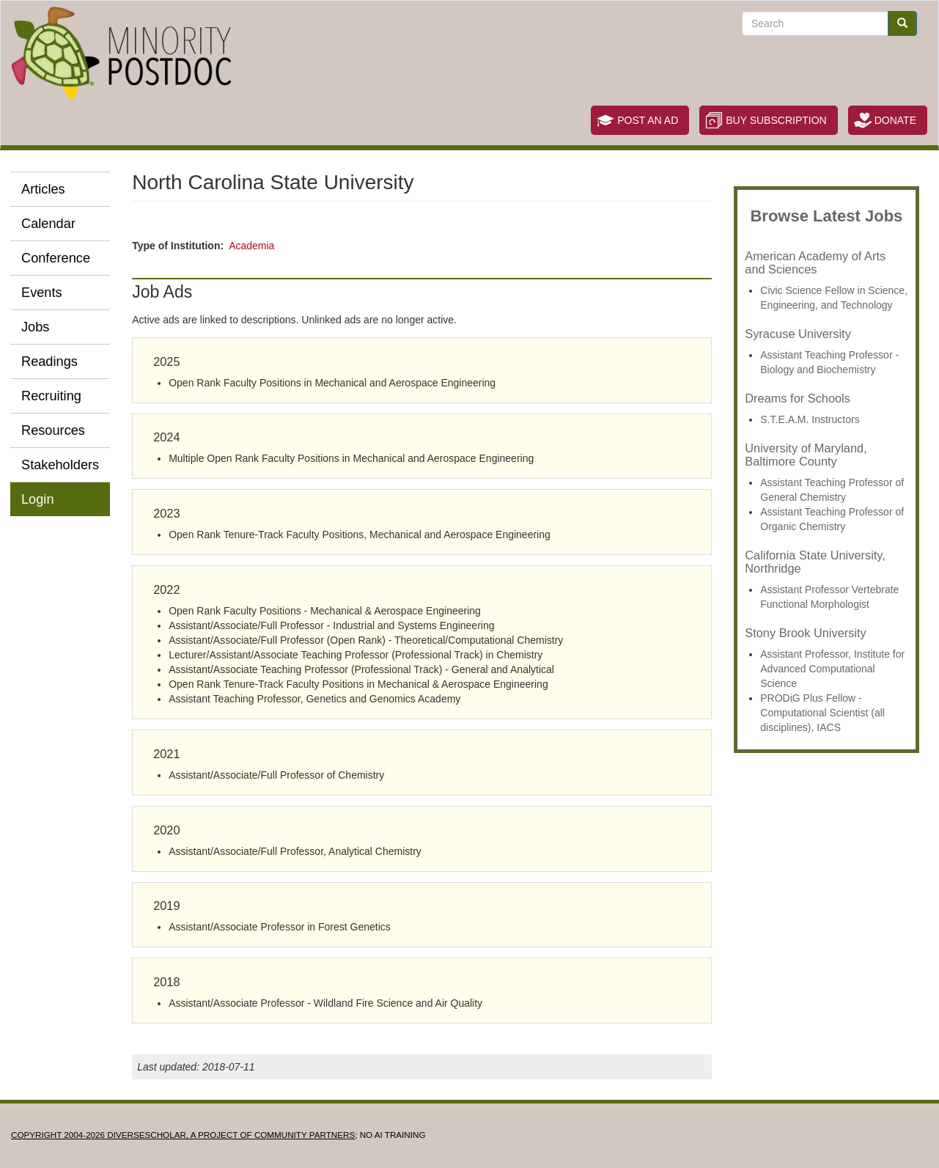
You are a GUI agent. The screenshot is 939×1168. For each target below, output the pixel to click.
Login (37, 499)
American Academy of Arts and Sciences (815, 262)
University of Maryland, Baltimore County (805, 454)
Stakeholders (60, 465)
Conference (55, 258)
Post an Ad (647, 120)
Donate (895, 120)
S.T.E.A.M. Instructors (809, 419)
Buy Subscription (776, 120)
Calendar (48, 223)
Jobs (35, 327)
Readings (49, 361)
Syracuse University (798, 333)
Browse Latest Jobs (826, 216)
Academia (251, 245)
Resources (53, 430)
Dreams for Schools (797, 398)
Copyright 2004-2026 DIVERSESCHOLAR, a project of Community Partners (183, 1134)
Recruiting (51, 396)
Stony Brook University (805, 632)
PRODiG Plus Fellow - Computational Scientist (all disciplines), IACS (822, 712)
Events (41, 292)
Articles (43, 189)
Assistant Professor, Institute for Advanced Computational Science (832, 668)
